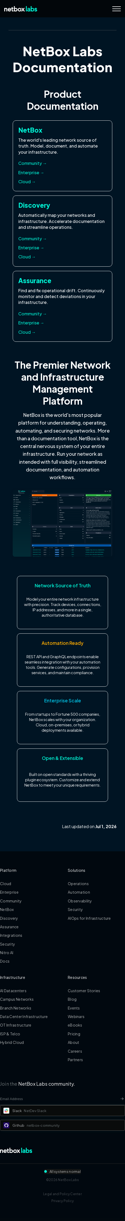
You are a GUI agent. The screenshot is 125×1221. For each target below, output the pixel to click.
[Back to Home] (20, 8)
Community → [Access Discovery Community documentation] (32, 238)
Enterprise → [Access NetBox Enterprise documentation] (31, 172)
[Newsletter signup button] (122, 1099)
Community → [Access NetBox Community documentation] (32, 163)
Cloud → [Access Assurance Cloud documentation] (27, 332)
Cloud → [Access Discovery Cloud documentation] (27, 256)
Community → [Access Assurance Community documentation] (32, 313)
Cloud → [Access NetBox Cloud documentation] (27, 181)
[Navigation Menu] (116, 9)
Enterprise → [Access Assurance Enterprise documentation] (31, 322)
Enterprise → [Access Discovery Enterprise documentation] (31, 247)
